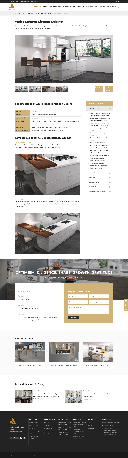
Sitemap (107, 455)
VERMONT (46, 422)
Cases (45, 7)
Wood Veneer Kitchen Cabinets (99, 155)
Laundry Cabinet (93, 173)
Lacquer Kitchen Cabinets (97, 145)
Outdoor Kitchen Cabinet (96, 191)
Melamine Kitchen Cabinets (98, 150)
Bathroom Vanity (94, 182)
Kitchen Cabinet (30, 13)
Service (66, 7)
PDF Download (105, 89)
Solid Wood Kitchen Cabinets (98, 153)
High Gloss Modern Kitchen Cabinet (100, 115)
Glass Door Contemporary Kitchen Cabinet (99, 134)
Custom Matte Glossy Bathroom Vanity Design (79, 438)
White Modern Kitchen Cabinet (59, 13)
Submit (73, 317)
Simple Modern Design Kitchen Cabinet (101, 118)
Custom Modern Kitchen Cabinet (99, 125)
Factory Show (47, 431)
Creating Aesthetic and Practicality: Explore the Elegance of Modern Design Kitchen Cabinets (47, 396)
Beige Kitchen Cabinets (96, 158)
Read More (37, 402)
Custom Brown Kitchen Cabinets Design (64, 433)
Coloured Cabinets (95, 168)
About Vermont (55, 7)
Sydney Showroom (49, 433)
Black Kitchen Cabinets (96, 160)
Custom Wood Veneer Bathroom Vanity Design (79, 424)
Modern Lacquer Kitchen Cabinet (99, 123)
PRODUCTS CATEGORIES (96, 103)
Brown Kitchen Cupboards (97, 165)
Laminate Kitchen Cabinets (98, 148)
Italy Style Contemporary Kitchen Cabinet (99, 129)
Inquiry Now (90, 89)
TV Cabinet (92, 187)
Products (37, 7)
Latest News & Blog (29, 384)
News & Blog (100, 7)
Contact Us (111, 7)
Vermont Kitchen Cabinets (23, 455)
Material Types (88, 7)
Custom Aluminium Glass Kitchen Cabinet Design (79, 431)
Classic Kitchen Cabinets (97, 143)
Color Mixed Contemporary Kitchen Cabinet (100, 139)
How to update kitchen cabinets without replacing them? (96, 395)
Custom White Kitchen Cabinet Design (64, 423)
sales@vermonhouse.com (29, 2)
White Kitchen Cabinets (96, 163)
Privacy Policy (115, 455)
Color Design (75, 7)
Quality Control (48, 428)
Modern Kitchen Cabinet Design (43, 13)
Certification (47, 425)
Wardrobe (91, 177)
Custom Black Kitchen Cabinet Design (64, 428)
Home (18, 13)
